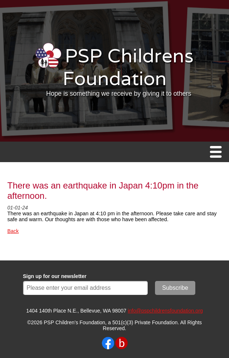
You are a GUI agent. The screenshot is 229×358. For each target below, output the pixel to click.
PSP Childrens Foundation (128, 67)
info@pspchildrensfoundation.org (165, 311)
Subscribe (175, 288)
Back (13, 231)
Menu (218, 152)
